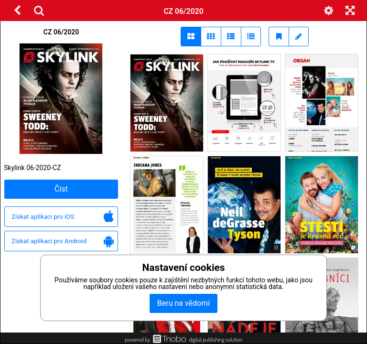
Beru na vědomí (183, 303)
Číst (61, 189)
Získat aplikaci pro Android (62, 241)
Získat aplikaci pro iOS (62, 217)
